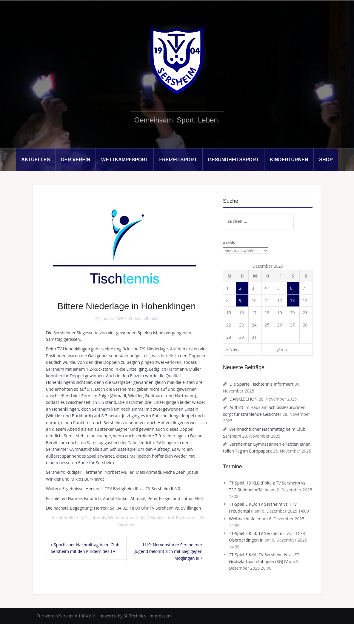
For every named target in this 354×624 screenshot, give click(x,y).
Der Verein (75, 159)
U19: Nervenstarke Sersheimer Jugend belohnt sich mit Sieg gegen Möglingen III (168, 551)
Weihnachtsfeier (245, 519)
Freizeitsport (178, 159)
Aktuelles (35, 159)
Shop (326, 159)
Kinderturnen (289, 159)
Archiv (229, 243)
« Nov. (232, 349)
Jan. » (282, 349)
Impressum (161, 616)
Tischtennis (95, 517)
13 (292, 300)
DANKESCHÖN (244, 399)
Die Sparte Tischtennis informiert (262, 384)
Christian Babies (143, 318)
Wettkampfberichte (127, 517)
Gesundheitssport (233, 159)
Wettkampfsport (124, 159)
